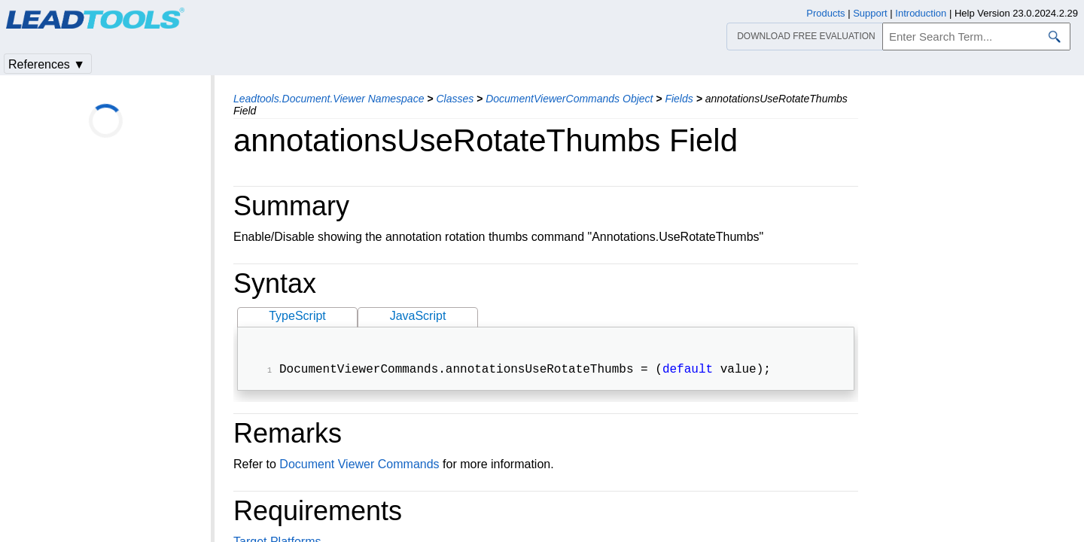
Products (825, 13)
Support (870, 13)
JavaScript (418, 315)
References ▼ (46, 64)
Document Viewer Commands (359, 465)
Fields (679, 99)
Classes (454, 99)
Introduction (920, 13)
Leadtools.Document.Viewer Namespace (328, 99)
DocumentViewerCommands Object (569, 99)
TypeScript (297, 315)
